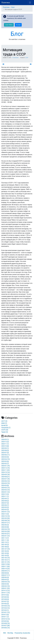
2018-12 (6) (5, 614)
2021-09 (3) (5, 544)
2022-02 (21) (5, 533)
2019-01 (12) (5, 612)
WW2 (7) (4, 423)
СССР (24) (4, 430)
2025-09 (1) (5, 448)
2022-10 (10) (5, 516)
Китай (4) (4, 425)
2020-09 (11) (5, 571)
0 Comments (15, 57)
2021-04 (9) (5, 555)
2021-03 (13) (5, 558)
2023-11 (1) (5, 496)
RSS (4, 633)
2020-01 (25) (5, 588)
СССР (26, 57)
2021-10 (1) (5, 542)
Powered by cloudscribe (22, 633)
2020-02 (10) (5, 586)
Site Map (10, 633)
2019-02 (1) (5, 610)
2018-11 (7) (5, 617)
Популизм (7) (5, 427)
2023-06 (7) (5, 505)
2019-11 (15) (5, 593)
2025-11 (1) (5, 444)
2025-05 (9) (5, 457)
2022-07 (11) (5, 523)
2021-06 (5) (5, 551)
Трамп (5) (4, 432)
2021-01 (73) (5, 562)
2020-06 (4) (5, 577)
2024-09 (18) (5, 474)
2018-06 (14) (5, 628)
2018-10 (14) (5, 619)
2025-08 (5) (5, 450)
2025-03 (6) (5, 461)
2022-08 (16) (5, 520)
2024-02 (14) (5, 490)
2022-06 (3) (5, 525)
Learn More (9, 25)
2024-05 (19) (5, 483)
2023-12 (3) (5, 494)
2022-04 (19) (5, 529)
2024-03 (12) (5, 488)
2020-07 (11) (5, 575)
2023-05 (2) (5, 507)
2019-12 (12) (5, 590)
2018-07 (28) (5, 625)
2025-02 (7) (5, 463)
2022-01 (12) (5, 536)
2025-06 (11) (5, 455)
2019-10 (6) (5, 595)
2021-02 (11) (5, 560)
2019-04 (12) (5, 608)
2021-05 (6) (5, 553)
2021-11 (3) (5, 540)
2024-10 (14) (5, 472)
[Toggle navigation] (30, 2)
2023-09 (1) (5, 498)
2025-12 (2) (5, 442)
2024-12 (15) (5, 468)
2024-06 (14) (5, 481)
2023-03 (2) (5, 509)
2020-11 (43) (5, 566)
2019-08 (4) (5, 599)
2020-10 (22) (5, 568)
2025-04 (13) (5, 459)
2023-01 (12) (5, 512)
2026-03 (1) (5, 439)
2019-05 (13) (5, 606)
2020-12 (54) (5, 564)
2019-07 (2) (5, 601)
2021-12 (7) (5, 538)
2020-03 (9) (5, 584)
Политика (5, 2)
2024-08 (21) (5, 477)
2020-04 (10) (5, 582)
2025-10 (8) (5, 446)
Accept (18, 25)
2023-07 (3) (5, 503)
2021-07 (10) (5, 549)
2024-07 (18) (5, 479)
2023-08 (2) (5, 501)
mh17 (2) (4, 421)
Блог (13, 7)
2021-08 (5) (5, 547)
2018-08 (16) (5, 623)
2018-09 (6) (5, 621)
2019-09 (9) (5, 597)
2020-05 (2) (5, 579)
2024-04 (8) (5, 485)
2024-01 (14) (5, 492)
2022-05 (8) (5, 527)
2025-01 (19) (5, 466)
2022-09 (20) (5, 518)
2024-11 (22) (5, 470)
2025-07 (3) (5, 452)
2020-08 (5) (5, 573)
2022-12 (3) (5, 514)
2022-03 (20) (5, 531)
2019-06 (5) (5, 604)
